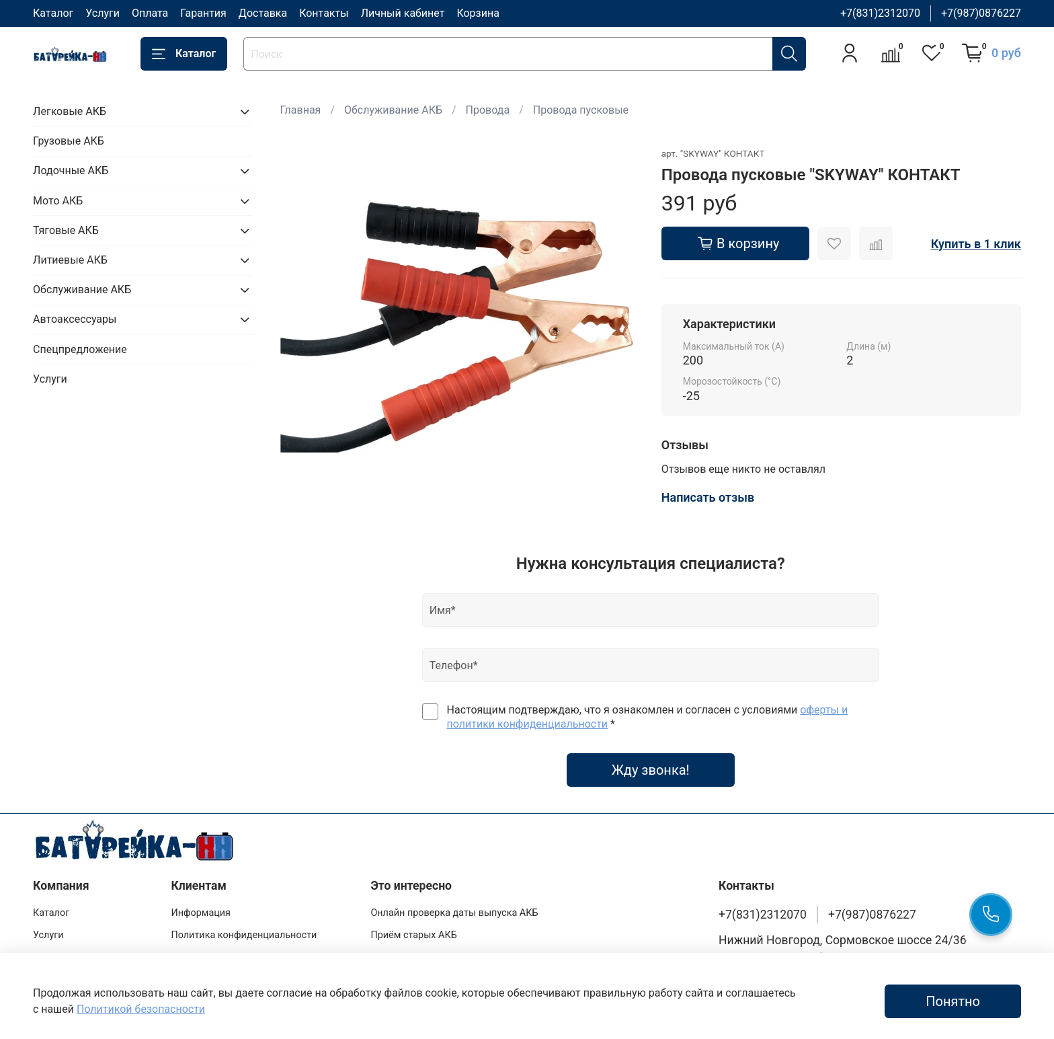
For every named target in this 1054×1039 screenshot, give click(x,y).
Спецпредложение (80, 349)
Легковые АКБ (69, 111)
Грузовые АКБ (68, 140)
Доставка (263, 13)
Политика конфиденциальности (244, 935)
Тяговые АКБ (66, 230)
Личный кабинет (403, 13)
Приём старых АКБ (413, 935)
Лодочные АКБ (70, 170)
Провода (488, 110)
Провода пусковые (581, 110)
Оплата (150, 13)
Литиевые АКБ (70, 260)
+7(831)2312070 (880, 13)
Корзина (477, 13)
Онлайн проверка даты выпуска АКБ (454, 913)
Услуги (102, 13)
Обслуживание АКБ (393, 110)
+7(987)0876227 (981, 13)
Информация (201, 913)
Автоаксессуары (74, 319)
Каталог (53, 13)
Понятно (953, 1001)
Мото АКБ (58, 200)
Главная (300, 110)
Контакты (323, 13)
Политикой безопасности (141, 1009)
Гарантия (203, 13)
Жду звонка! (651, 770)
